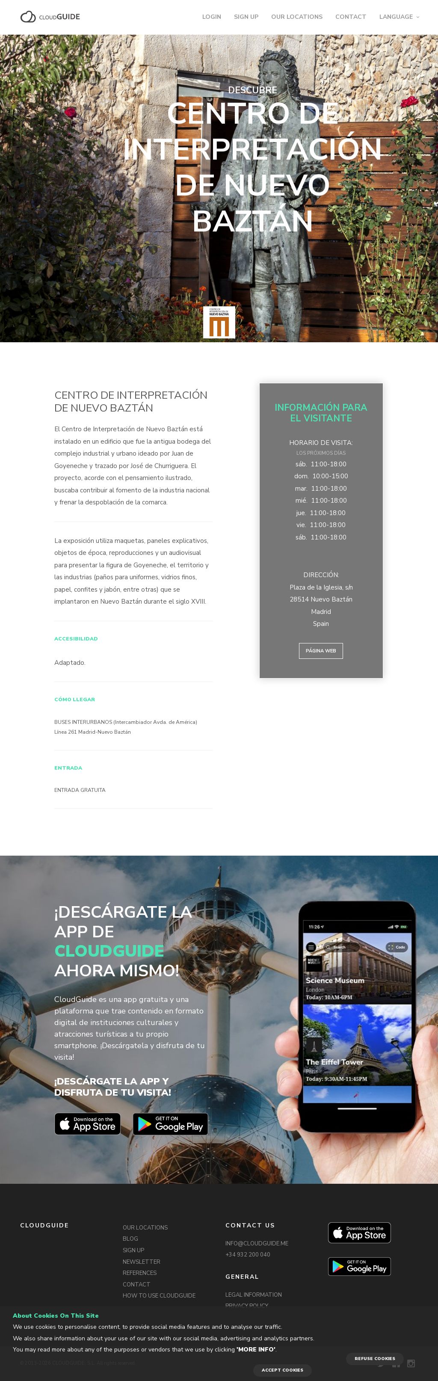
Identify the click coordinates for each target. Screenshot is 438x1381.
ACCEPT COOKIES (282, 1370)
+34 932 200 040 (247, 1255)
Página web (321, 651)
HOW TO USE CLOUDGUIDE (159, 1296)
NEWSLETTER (141, 1262)
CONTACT (351, 17)
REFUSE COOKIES (375, 1359)
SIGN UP (246, 17)
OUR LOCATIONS (297, 17)
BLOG (130, 1239)
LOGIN (211, 17)
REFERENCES (140, 1273)
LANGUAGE (396, 17)
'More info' (256, 1349)
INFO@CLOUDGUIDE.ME (256, 1244)
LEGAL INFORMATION (253, 1295)
